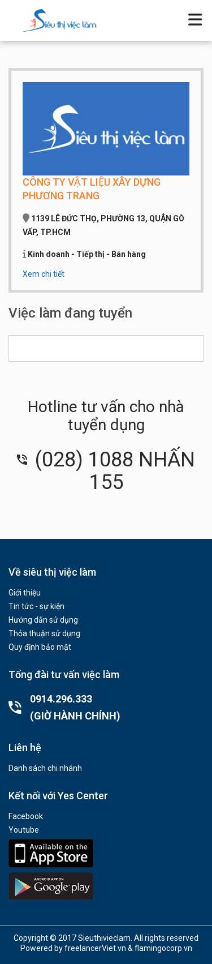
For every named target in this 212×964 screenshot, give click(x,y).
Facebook (25, 816)
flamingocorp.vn (163, 948)
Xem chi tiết (43, 274)
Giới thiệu (24, 592)
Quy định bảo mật (39, 647)
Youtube (23, 829)
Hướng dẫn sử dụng (43, 619)
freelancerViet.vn (95, 948)
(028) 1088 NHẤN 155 (106, 471)
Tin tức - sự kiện (36, 606)
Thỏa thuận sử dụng (44, 633)
